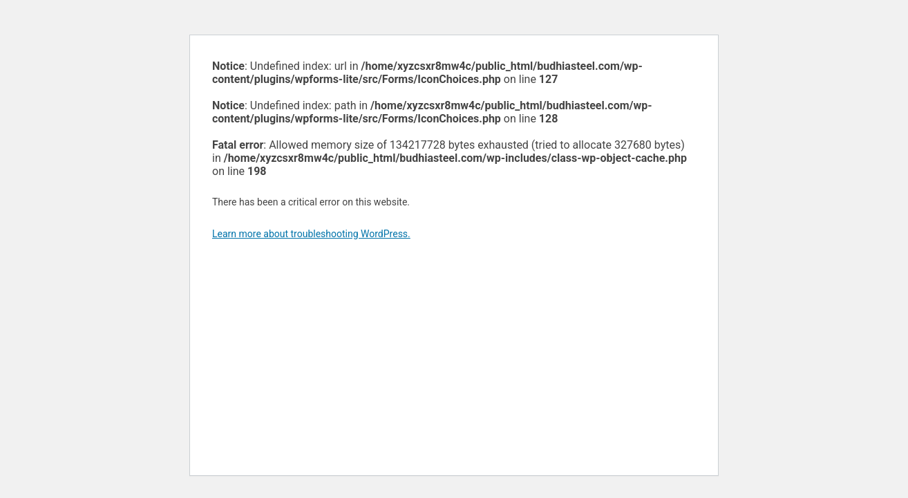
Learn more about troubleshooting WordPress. (311, 233)
